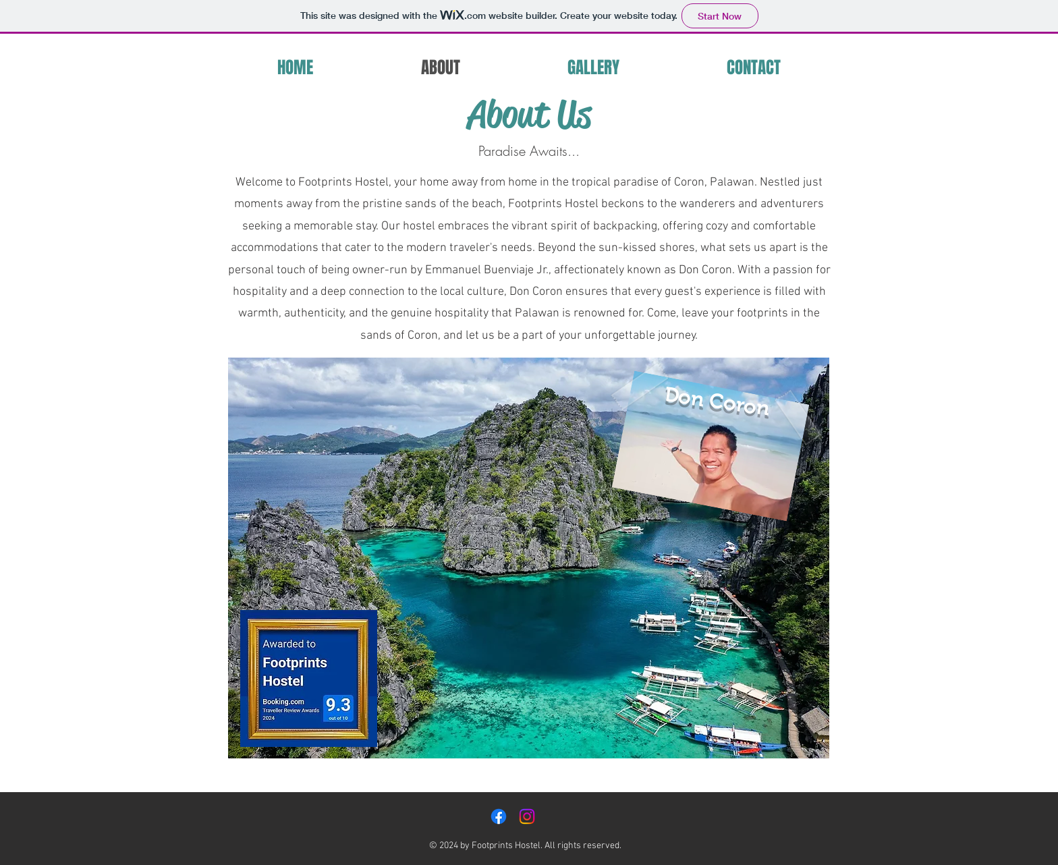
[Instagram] (527, 816)
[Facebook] (499, 816)
